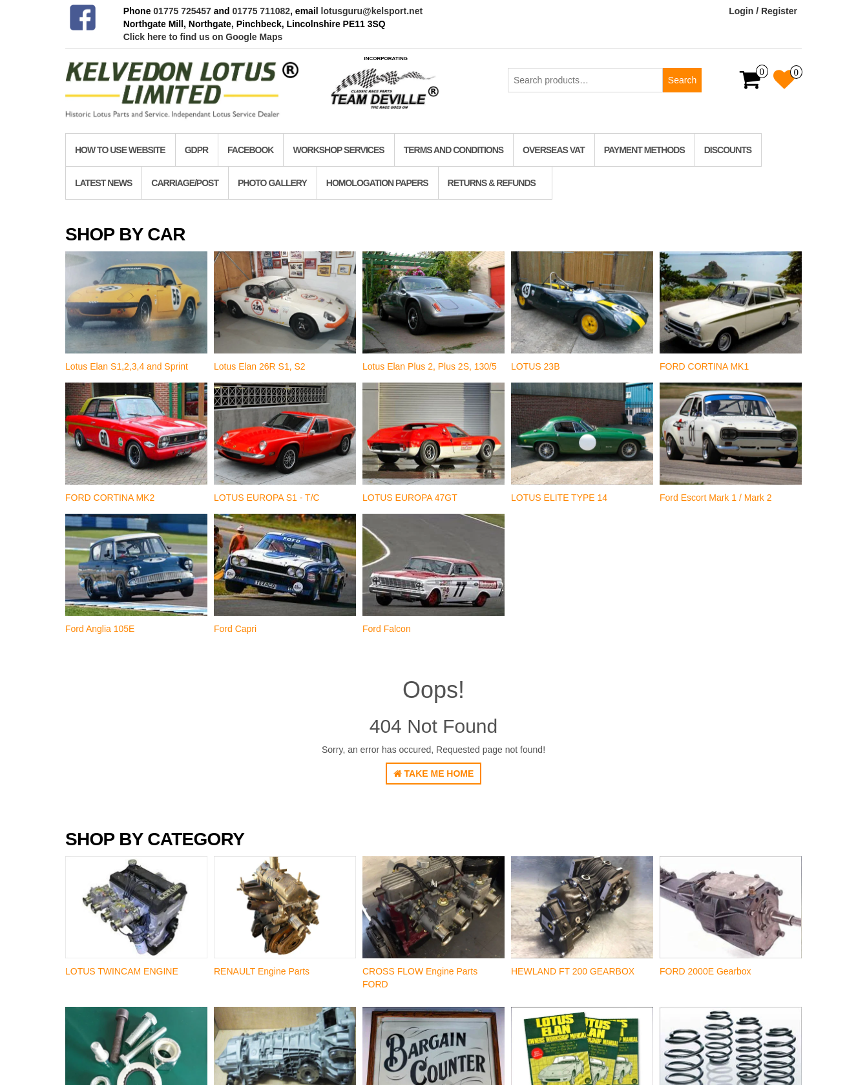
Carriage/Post (184, 183)
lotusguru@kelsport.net (372, 11)
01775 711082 (262, 11)
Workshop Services (338, 150)
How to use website (120, 150)
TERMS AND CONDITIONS (453, 150)
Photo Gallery (272, 183)
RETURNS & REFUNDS (492, 183)
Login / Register (763, 11)
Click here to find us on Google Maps (203, 37)
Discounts (727, 150)
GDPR (196, 150)
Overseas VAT (554, 150)
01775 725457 (182, 11)
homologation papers (377, 183)
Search (682, 80)
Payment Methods (644, 150)
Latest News (103, 183)
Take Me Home (433, 773)
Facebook (250, 150)
